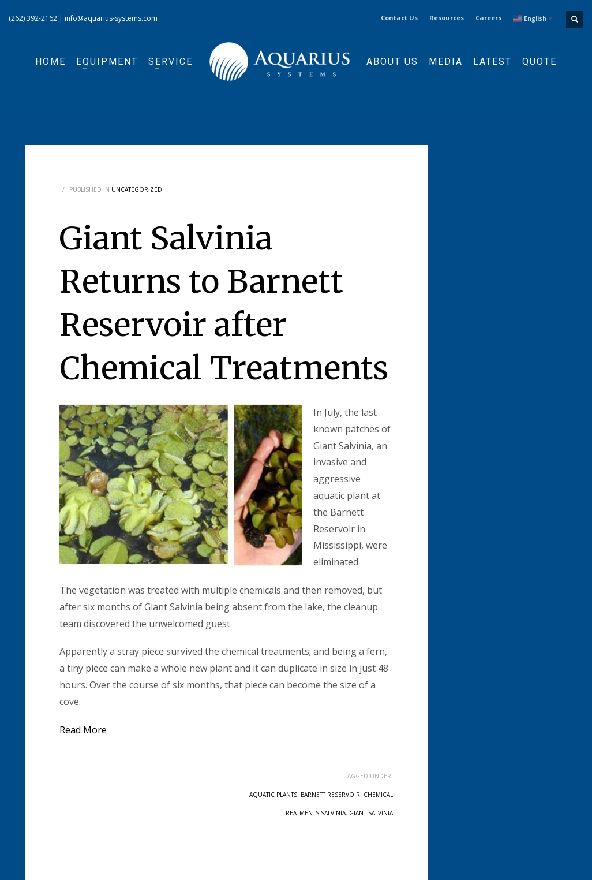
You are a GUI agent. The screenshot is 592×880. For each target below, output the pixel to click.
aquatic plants (273, 794)
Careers (488, 17)
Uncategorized (136, 189)
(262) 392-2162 (33, 18)
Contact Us (399, 17)
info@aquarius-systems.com (111, 18)
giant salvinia (371, 813)
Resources (446, 17)
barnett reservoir (330, 794)
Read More (83, 730)
